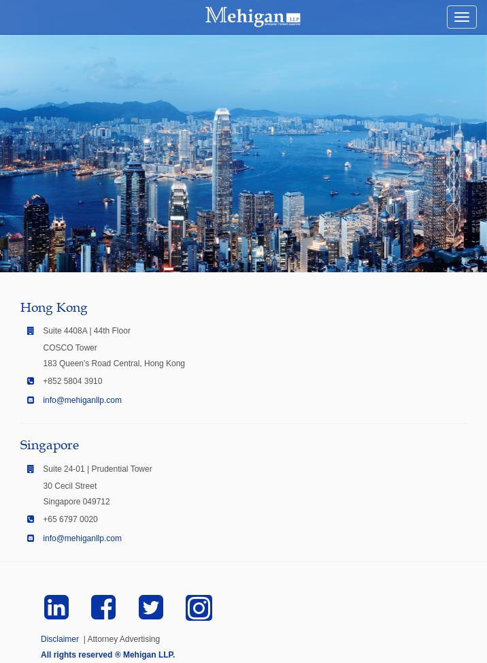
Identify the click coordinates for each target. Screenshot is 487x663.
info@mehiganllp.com (82, 400)
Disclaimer (60, 639)
